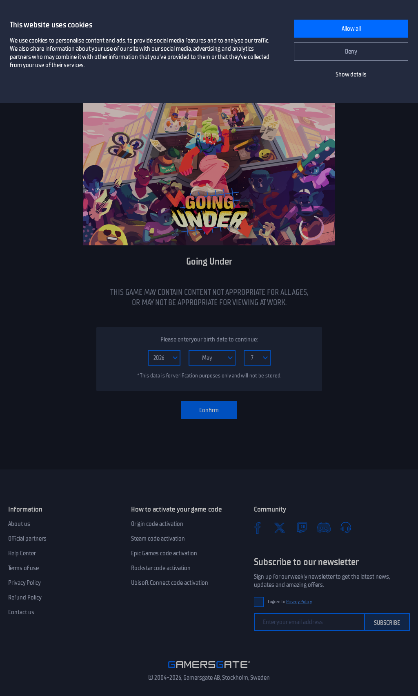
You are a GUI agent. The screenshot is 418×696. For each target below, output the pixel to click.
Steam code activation (158, 538)
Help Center (22, 553)
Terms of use (23, 568)
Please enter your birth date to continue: (209, 339)
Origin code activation (157, 524)
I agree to (290, 602)
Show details (351, 74)
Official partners (27, 538)
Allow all (351, 29)
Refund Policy (25, 597)
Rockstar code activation (161, 568)
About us (19, 524)
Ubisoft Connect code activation (169, 583)
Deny (351, 51)
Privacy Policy (24, 583)
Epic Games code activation (164, 553)
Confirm (209, 410)
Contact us (21, 612)
